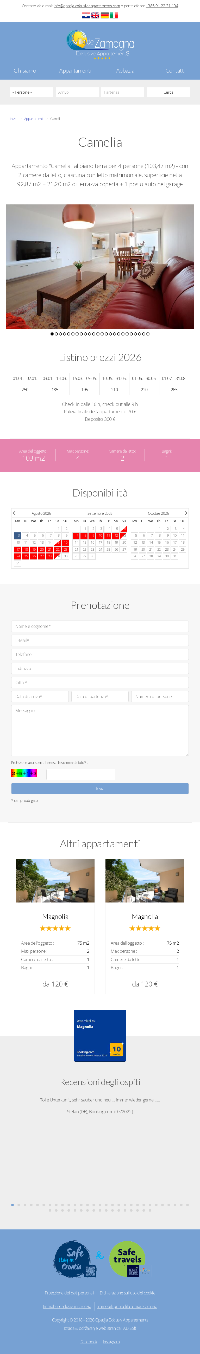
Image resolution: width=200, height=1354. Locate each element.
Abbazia (125, 70)
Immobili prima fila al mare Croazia (127, 1306)
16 (92, 542)
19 (116, 542)
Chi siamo (25, 70)
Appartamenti (75, 70)
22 (84, 549)
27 (124, 549)
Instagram (111, 1342)
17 (100, 542)
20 (124, 542)
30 (65, 556)
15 (84, 542)
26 (116, 549)
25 (108, 549)
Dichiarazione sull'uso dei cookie (127, 1293)
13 (41, 542)
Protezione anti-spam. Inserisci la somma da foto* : (49, 762)
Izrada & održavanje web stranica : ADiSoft (100, 1328)
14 (50, 542)
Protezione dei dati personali (69, 1293)
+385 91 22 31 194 (162, 5)
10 (18, 542)
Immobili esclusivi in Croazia (67, 1306)
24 (100, 549)
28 (76, 556)
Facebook (88, 1342)
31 (18, 563)
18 (108, 542)
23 (92, 549)
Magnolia (55, 916)
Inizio (13, 118)
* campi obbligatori (25, 800)
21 (76, 549)
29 (57, 556)
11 (26, 542)
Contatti (175, 70)
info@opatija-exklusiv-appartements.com (87, 5)
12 (34, 542)
